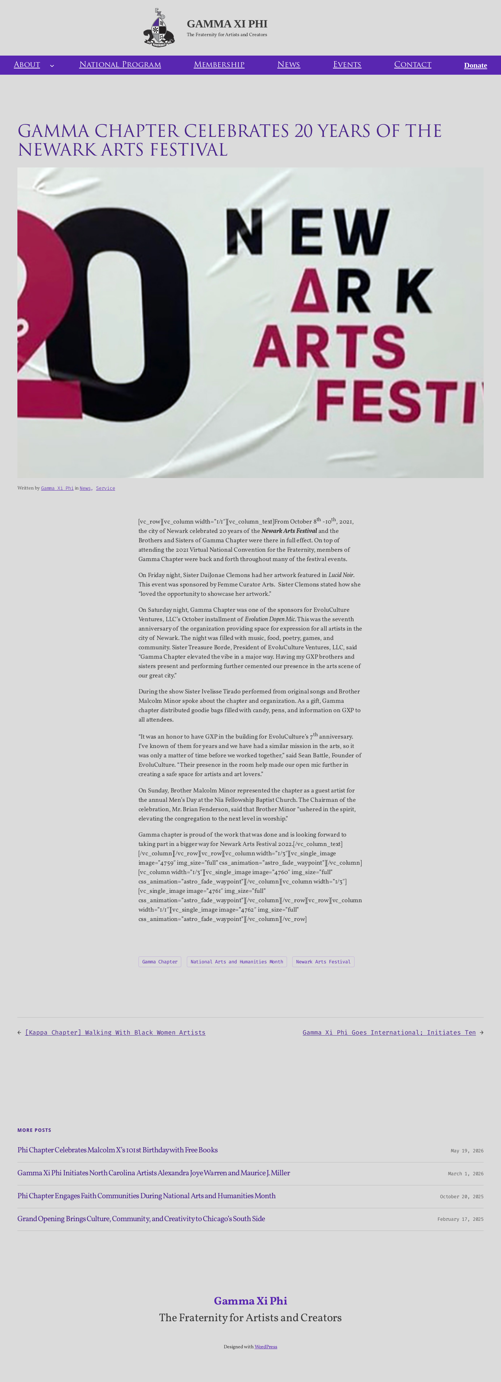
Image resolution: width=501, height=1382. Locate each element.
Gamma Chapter (160, 962)
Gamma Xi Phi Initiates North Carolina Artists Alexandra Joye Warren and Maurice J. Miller (153, 1173)
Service (105, 488)
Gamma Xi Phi (227, 23)
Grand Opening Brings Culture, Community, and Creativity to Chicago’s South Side (141, 1219)
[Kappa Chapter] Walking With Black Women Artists (115, 1032)
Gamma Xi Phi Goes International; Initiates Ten (389, 1032)
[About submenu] (52, 65)
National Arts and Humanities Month (237, 962)
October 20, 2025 (462, 1196)
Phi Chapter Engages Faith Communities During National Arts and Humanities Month (146, 1196)
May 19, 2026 (467, 1150)
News (85, 488)
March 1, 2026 (466, 1173)
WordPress (266, 1347)
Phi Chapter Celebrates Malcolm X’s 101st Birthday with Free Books (117, 1150)
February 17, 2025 (460, 1219)
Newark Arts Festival (323, 962)
